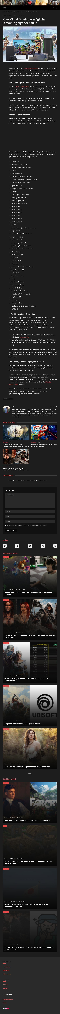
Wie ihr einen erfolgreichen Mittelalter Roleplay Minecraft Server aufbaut (28, 862)
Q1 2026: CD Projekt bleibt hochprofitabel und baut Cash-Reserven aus (27, 680)
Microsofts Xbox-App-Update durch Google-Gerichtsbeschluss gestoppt (30, 480)
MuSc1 (4, 15)
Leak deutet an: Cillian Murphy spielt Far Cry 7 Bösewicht (27, 820)
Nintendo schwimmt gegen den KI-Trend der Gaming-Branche (44, 445)
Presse (5, 1003)
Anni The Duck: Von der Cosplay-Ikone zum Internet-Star (27, 767)
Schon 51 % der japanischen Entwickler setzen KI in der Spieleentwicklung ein (26, 905)
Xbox (11, 398)
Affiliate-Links (7, 974)
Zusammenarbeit (8, 999)
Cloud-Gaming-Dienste (30, 68)
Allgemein (5, 442)
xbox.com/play (25, 337)
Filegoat (5, 988)
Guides (5, 825)
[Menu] (5, 7)
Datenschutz (6, 967)
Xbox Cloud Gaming (22, 86)
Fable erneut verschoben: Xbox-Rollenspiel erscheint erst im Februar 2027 (16, 445)
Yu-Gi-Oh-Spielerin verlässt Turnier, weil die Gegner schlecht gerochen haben (28, 948)
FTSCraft (5, 985)
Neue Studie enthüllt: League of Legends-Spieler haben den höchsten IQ (28, 593)
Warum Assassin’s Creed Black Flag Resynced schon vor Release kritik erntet (15, 469)
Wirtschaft (6, 643)
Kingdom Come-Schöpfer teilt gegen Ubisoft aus (23, 724)
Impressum (6, 970)
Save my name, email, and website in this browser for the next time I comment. (27, 525)
